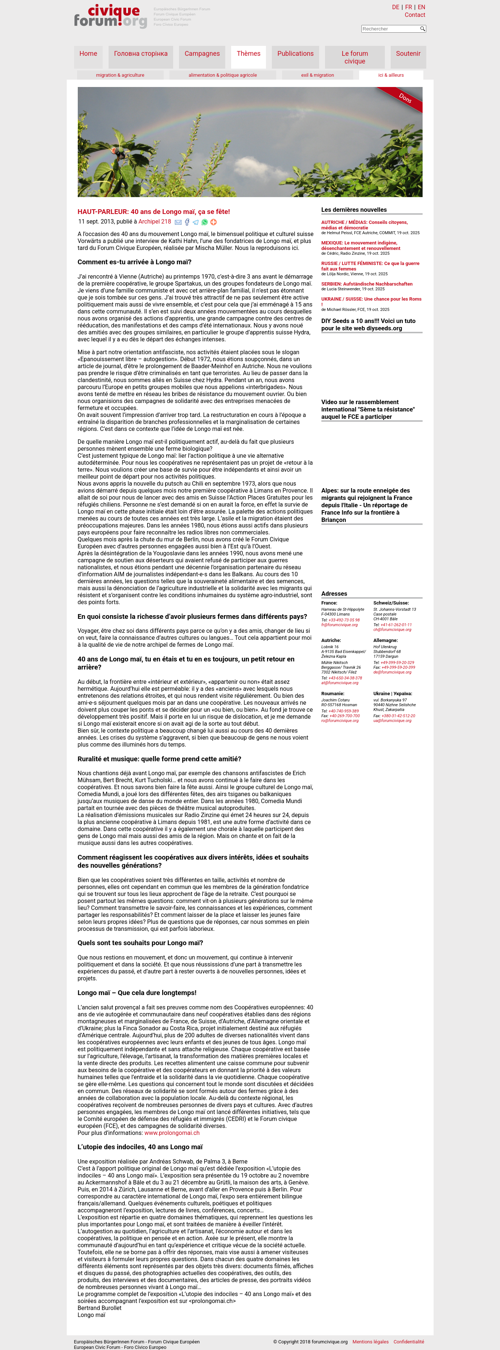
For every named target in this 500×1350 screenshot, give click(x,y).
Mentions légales (371, 1341)
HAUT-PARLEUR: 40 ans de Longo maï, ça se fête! (154, 212)
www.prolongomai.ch (172, 1132)
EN (422, 7)
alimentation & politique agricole (223, 75)
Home (88, 53)
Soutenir (408, 53)
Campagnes (202, 53)
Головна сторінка (141, 53)
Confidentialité (409, 1341)
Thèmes (248, 53)
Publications (295, 53)
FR (408, 7)
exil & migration (317, 75)
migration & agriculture (120, 75)
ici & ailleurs (391, 75)
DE (395, 7)
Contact (415, 14)
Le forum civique (355, 57)
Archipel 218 (154, 221)
